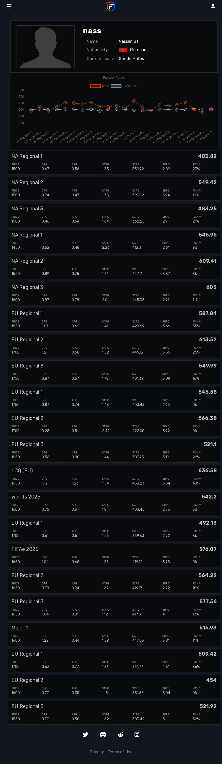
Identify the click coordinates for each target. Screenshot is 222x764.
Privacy (97, 752)
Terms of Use (120, 752)
